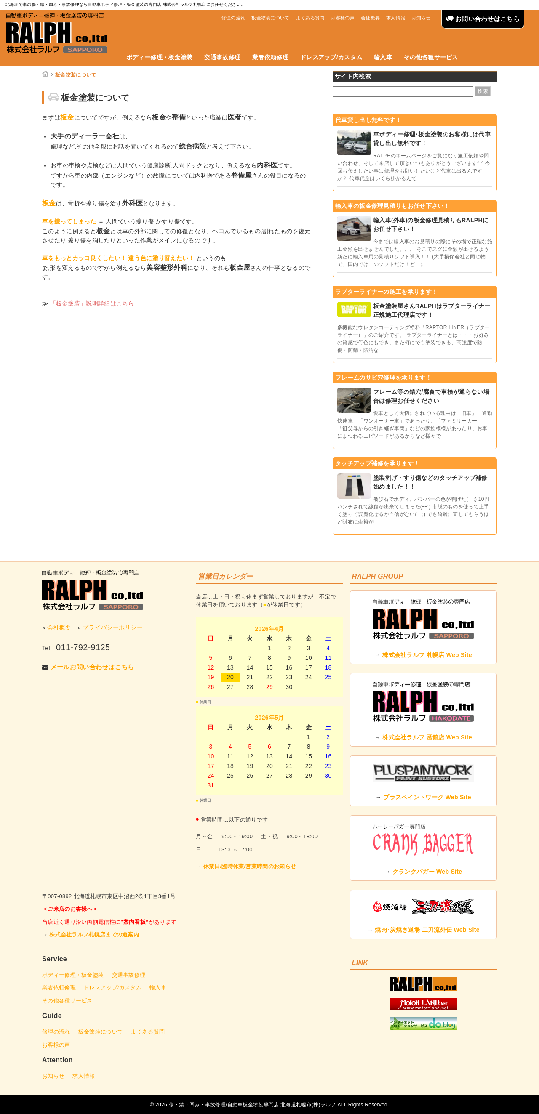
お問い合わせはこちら (483, 18)
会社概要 (370, 17)
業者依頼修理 (270, 57)
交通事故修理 (222, 57)
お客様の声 (343, 17)
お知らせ (420, 17)
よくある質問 (310, 17)
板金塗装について (270, 17)
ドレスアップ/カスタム (331, 57)
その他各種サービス (431, 57)
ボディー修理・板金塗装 (159, 57)
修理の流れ (233, 17)
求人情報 (395, 17)
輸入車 (383, 57)
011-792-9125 (83, 647)
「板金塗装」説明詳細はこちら (92, 303)
